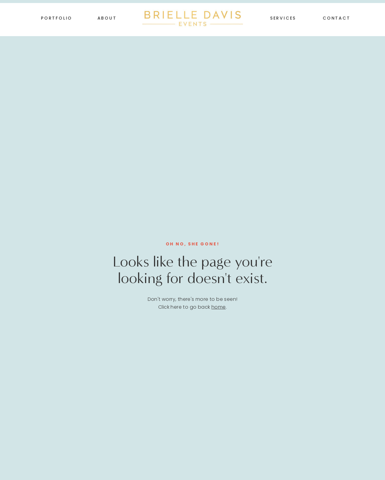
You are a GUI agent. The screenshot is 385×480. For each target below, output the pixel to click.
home (218, 307)
